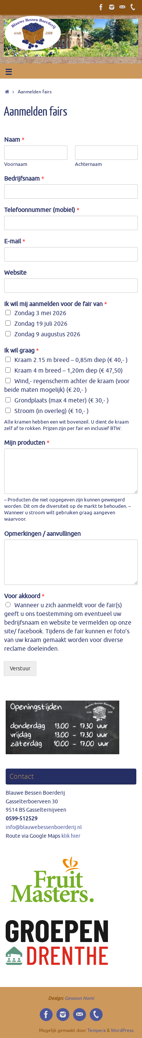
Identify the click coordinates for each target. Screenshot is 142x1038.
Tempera (96, 1030)
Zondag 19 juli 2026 (40, 324)
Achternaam (88, 164)
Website (15, 273)
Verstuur (20, 668)
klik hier (70, 836)
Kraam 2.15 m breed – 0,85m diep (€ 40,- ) (71, 360)
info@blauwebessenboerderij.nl (44, 827)
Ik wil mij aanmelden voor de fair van (55, 304)
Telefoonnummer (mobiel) (42, 210)
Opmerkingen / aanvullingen (42, 534)
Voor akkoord (24, 596)
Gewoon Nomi (79, 998)
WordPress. (122, 1030)
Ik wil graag (21, 350)
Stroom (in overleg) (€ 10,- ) (51, 411)
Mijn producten (27, 443)
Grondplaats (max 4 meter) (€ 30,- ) (61, 400)
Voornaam (15, 164)
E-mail (14, 241)
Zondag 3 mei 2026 (40, 313)
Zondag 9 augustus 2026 (47, 334)
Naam (14, 140)
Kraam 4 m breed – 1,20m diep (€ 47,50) (68, 370)
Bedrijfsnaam (24, 179)
